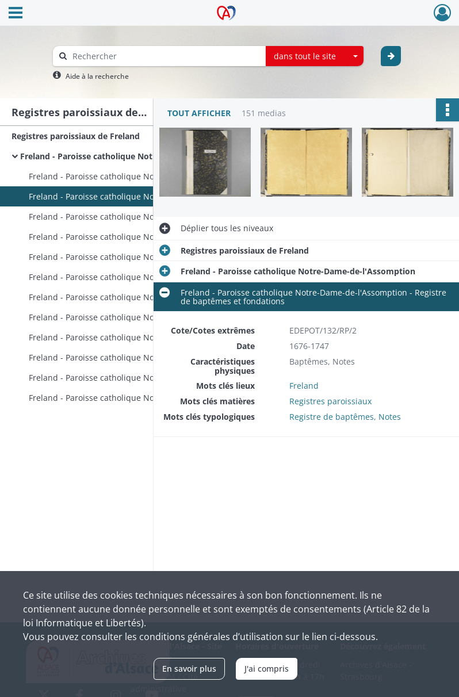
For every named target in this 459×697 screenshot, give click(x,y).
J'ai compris (266, 668)
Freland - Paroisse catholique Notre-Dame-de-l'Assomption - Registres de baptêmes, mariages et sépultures (144, 397)
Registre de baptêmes (331, 416)
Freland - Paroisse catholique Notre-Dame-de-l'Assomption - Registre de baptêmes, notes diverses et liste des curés (144, 256)
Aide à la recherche (97, 76)
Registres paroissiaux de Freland (76, 136)
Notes (389, 416)
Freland (304, 385)
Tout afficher (199, 113)
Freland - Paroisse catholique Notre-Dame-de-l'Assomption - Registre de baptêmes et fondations (144, 196)
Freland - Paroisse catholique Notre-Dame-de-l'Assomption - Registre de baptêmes (144, 216)
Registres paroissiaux (330, 401)
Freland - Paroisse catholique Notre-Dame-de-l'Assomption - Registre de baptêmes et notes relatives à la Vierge (144, 176)
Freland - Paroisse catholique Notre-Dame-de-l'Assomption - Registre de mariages (144, 276)
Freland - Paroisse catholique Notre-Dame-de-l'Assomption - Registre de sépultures (144, 317)
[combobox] (315, 56)
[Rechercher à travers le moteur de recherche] (165, 56)
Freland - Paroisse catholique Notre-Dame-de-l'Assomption (135, 156)
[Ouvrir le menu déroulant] (15, 14)
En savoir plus (189, 668)
